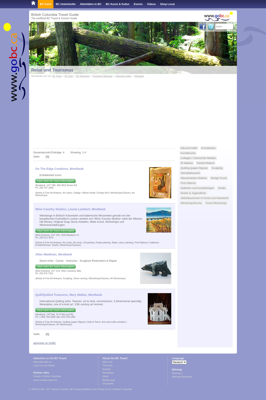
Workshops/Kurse (191, 203)
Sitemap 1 (177, 373)
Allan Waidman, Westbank (53, 254)
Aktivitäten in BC (90, 4)
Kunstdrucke (188, 153)
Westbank (139, 76)
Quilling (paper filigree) (194, 168)
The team (107, 365)
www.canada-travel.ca (45, 380)
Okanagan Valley (124, 76)
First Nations (188, 183)
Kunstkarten (208, 148)
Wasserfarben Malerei (194, 178)
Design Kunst (219, 178)
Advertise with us (42, 362)
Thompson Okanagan (102, 76)
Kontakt (106, 369)
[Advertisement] (133, 109)
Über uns (107, 362)
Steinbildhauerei (190, 173)
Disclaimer (108, 383)
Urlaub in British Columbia (47, 376)
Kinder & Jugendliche (193, 193)
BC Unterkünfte (65, 4)
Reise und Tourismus (52, 70)
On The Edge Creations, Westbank (59, 168)
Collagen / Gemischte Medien (198, 158)
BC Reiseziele (82, 76)
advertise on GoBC (44, 343)
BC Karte (45, 4)
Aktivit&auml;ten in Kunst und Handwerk (204, 198)
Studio (222, 188)
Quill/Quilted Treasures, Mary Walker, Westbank (68, 294)
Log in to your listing (43, 365)
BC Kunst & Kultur (117, 4)
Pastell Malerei (205, 163)
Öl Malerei (187, 163)
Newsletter (108, 372)
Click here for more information (55, 180)
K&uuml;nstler (189, 148)
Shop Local (167, 4)
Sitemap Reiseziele (182, 376)
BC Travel (57, 76)
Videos (151, 4)
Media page (108, 380)
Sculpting (217, 168)
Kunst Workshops (216, 203)
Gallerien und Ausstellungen (197, 188)
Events (138, 4)
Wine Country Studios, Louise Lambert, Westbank (70, 209)
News (105, 376)
